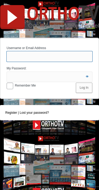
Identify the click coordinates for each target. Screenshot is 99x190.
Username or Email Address (26, 48)
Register (11, 113)
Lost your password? (34, 113)
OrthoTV (49, 18)
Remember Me (25, 85)
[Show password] (87, 77)
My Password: (16, 68)
